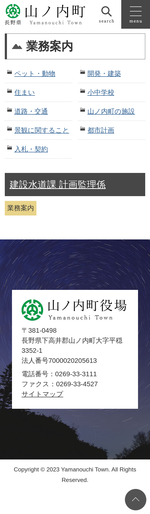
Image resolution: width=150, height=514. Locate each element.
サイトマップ (42, 394)
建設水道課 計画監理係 (58, 184)
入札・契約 (31, 149)
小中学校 (100, 92)
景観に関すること (41, 130)
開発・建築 (104, 73)
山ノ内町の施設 (111, 111)
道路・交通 (31, 111)
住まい (24, 92)
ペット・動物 (34, 73)
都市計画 (100, 130)
